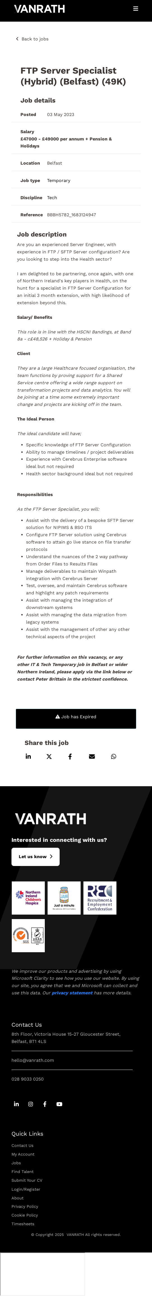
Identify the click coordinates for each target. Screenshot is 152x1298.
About (17, 1198)
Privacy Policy (24, 1206)
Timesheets (22, 1224)
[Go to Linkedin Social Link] (16, 1105)
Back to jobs (35, 39)
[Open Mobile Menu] (135, 8)
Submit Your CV (26, 1180)
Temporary (58, 180)
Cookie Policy (24, 1215)
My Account (22, 1154)
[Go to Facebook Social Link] (45, 1105)
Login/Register (25, 1189)
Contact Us (22, 1145)
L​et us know (32, 856)
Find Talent (22, 1171)
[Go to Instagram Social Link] (31, 1105)
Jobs (16, 1163)
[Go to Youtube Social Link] (59, 1105)
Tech (52, 197)
